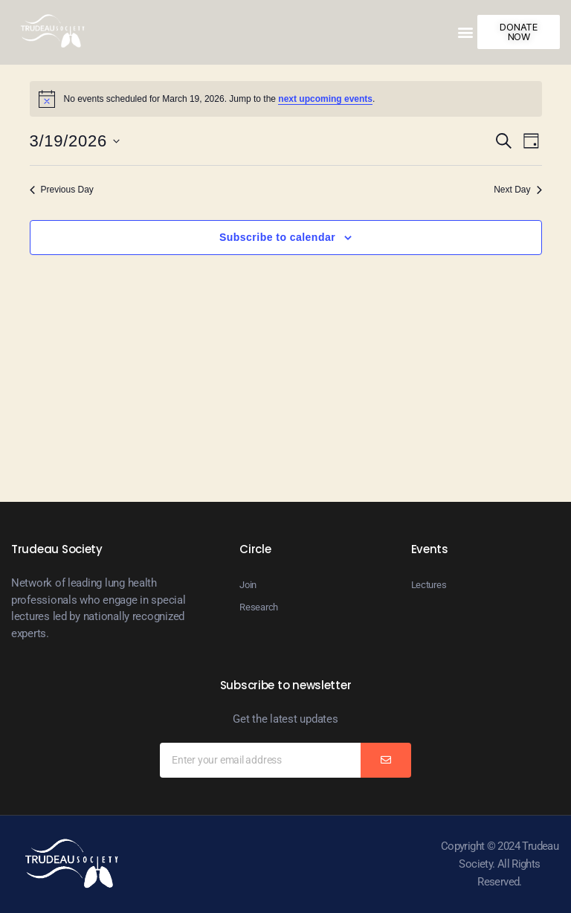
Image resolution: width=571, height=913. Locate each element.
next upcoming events (325, 99)
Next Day (517, 189)
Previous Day (62, 189)
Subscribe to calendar (277, 237)
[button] (466, 31)
